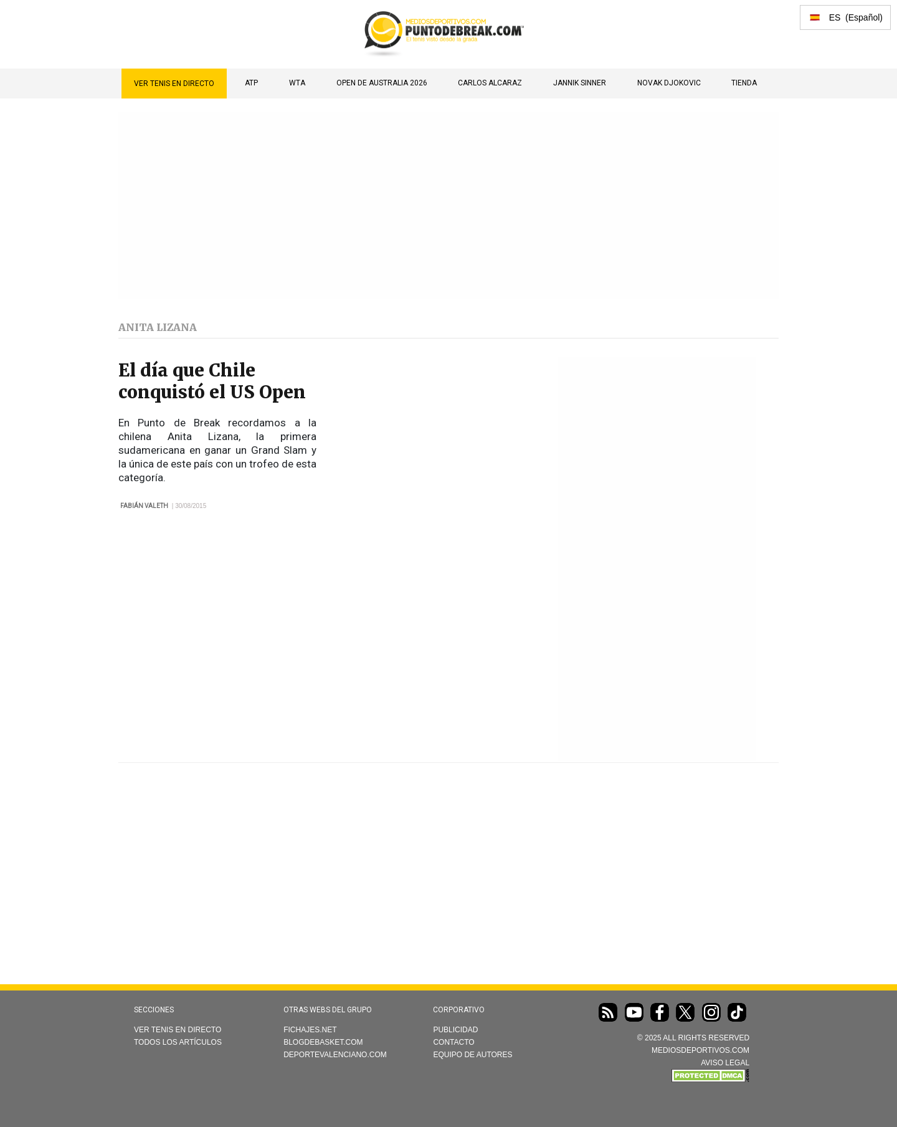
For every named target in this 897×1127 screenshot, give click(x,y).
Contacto (453, 1042)
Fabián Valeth (144, 505)
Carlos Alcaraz (490, 83)
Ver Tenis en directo (174, 83)
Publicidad (455, 1029)
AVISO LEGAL (725, 1062)
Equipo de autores (472, 1054)
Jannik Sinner (579, 83)
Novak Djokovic (669, 83)
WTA (297, 83)
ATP (251, 83)
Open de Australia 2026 (381, 83)
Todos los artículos (178, 1042)
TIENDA (744, 83)
